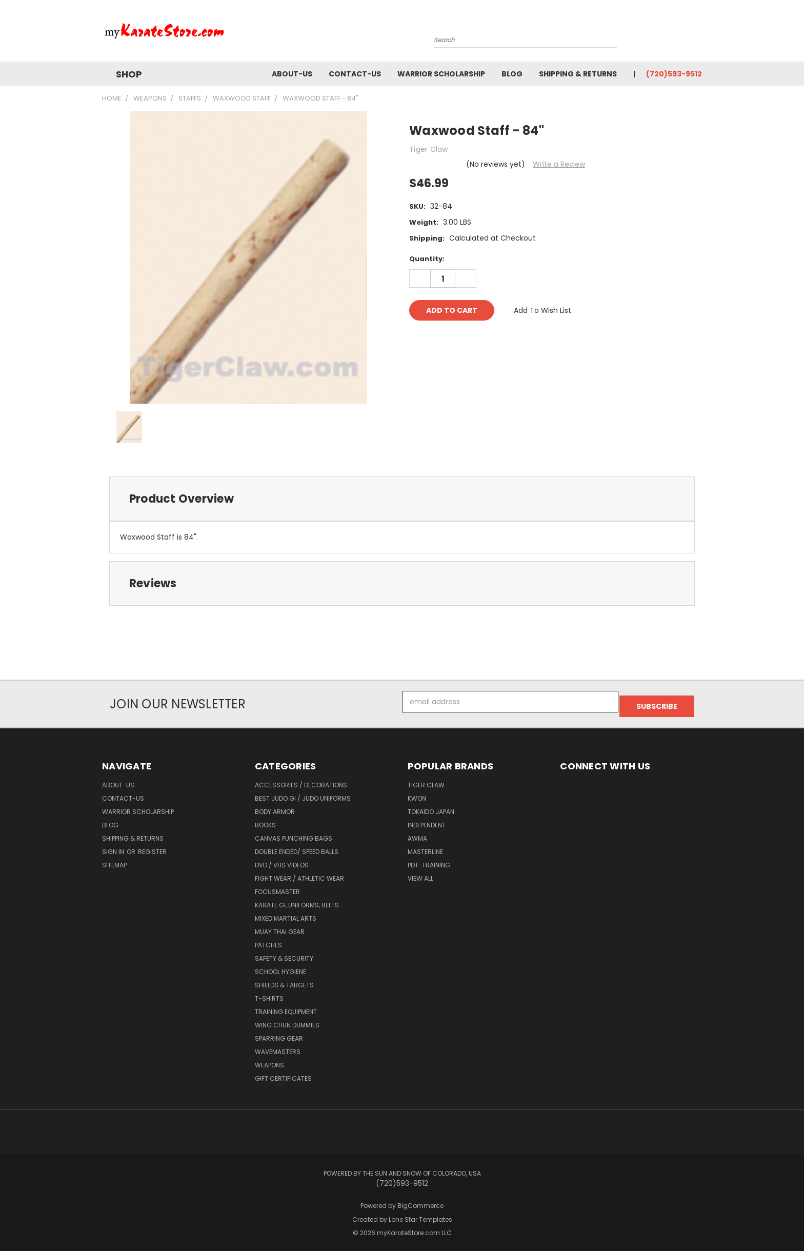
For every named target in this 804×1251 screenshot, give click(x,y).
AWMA (417, 833)
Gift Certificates (283, 1073)
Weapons (269, 1060)
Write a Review (559, 164)
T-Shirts (269, 993)
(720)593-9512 (674, 74)
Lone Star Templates (420, 1214)
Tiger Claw (426, 780)
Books (265, 820)
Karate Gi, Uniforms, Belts (297, 900)
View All (420, 873)
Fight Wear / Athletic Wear (299, 873)
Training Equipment (286, 1007)
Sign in (114, 847)
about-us (292, 74)
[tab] (402, 498)
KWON (417, 793)
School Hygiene (280, 967)
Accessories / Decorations (301, 780)
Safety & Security (284, 953)
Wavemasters (277, 1047)
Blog (511, 74)
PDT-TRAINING (429, 860)
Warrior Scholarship (441, 74)
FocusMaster (277, 887)
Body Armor (275, 807)
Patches (268, 940)
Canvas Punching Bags (293, 833)
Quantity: (427, 259)
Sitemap (114, 860)
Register (152, 847)
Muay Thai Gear (280, 927)
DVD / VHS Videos (282, 860)
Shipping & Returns (578, 74)
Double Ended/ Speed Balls (296, 847)
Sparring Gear (279, 1033)
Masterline (425, 847)
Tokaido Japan (431, 807)
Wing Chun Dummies (287, 1020)
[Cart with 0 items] (699, 33)
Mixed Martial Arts (285, 913)
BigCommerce (420, 1201)
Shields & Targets (284, 980)
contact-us (355, 74)
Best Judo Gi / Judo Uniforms (303, 793)
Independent (427, 820)
